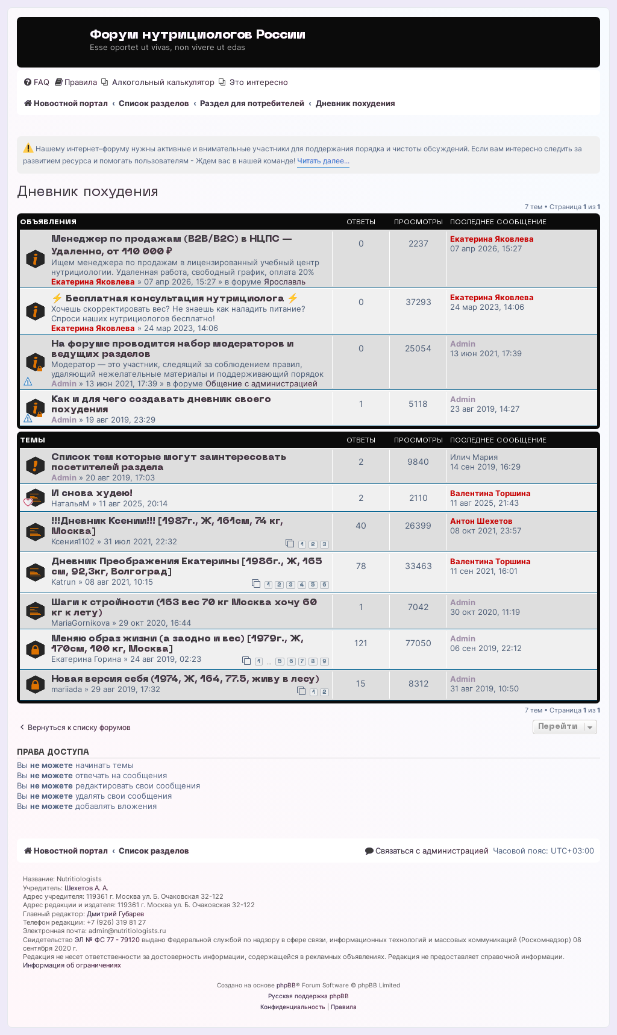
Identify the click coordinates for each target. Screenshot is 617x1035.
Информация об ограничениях (72, 965)
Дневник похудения (87, 192)
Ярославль (284, 281)
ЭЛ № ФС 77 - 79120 (107, 940)
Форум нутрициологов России (197, 35)
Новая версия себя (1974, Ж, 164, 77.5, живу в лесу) (185, 679)
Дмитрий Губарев (115, 914)
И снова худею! (92, 494)
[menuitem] (36, 82)
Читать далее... (323, 160)
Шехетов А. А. (86, 888)
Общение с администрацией (261, 383)
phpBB (286, 985)
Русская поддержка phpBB (308, 995)
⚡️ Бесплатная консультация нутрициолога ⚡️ (175, 299)
